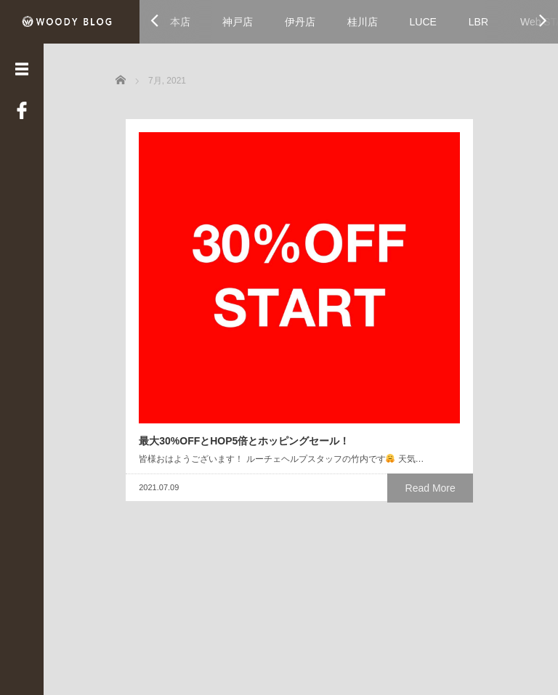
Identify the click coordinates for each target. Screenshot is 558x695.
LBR (478, 22)
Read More (254, 414)
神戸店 (237, 22)
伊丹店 (300, 22)
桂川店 (362, 22)
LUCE (423, 22)
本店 (180, 22)
